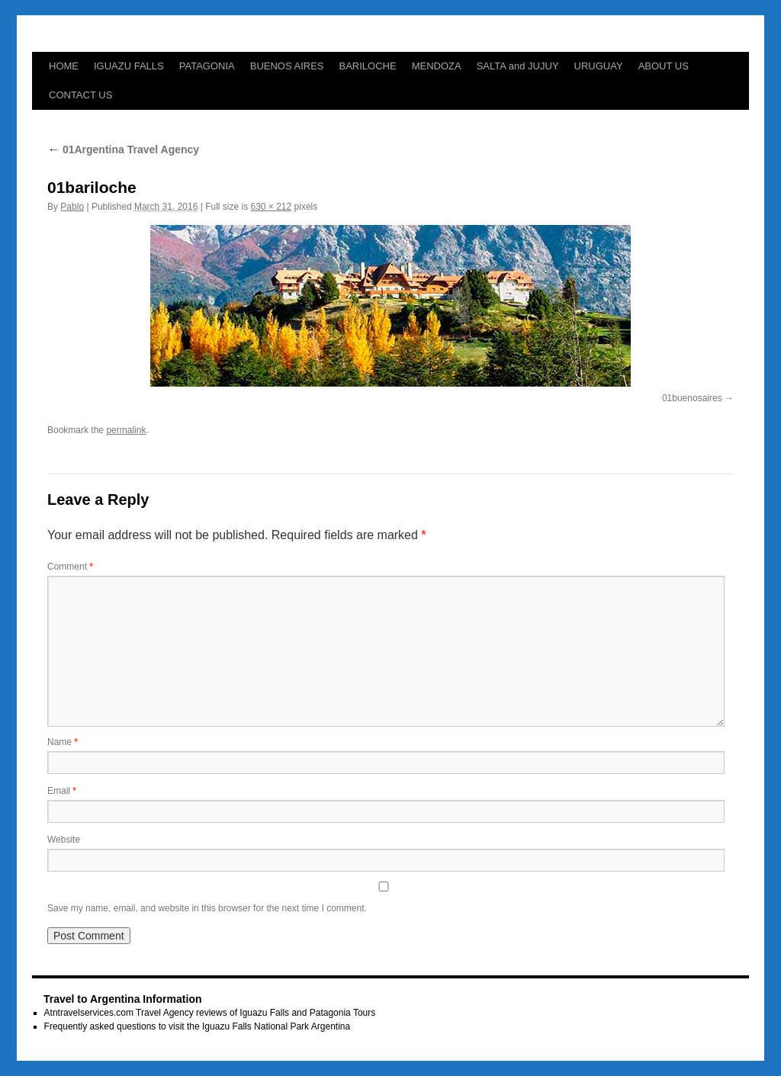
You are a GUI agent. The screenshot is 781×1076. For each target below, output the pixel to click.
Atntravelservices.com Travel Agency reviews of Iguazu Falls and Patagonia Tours (210, 1012)
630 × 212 (270, 206)
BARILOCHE (368, 66)
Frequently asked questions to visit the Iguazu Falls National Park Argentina (197, 1026)
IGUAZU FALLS (129, 66)
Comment (70, 566)
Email (61, 790)
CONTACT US (80, 95)
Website (63, 839)
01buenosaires (692, 398)
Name (62, 742)
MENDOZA (436, 66)
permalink (126, 430)
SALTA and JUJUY (518, 66)
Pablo (72, 206)
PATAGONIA (207, 66)
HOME (64, 66)
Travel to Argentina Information (122, 999)
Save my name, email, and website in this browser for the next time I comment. (207, 908)
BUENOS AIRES (287, 66)
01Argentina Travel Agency (123, 149)
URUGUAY (598, 66)
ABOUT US (663, 66)
